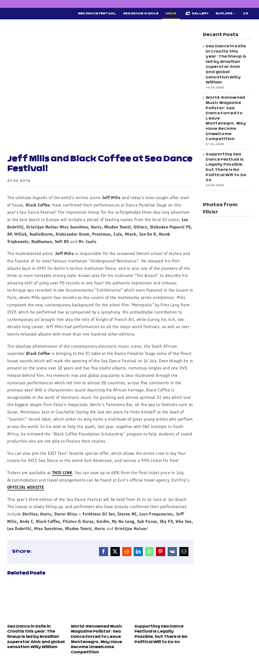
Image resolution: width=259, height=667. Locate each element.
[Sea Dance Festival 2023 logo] (34, 12)
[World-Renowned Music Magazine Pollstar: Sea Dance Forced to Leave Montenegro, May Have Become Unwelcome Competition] (100, 586)
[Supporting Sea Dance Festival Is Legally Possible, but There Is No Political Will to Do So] (163, 586)
